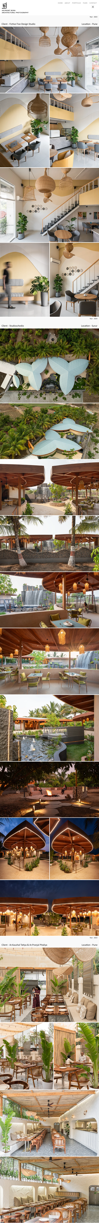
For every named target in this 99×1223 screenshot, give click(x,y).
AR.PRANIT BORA (9, 10)
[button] (76, 3)
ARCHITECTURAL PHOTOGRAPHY (15, 13)
